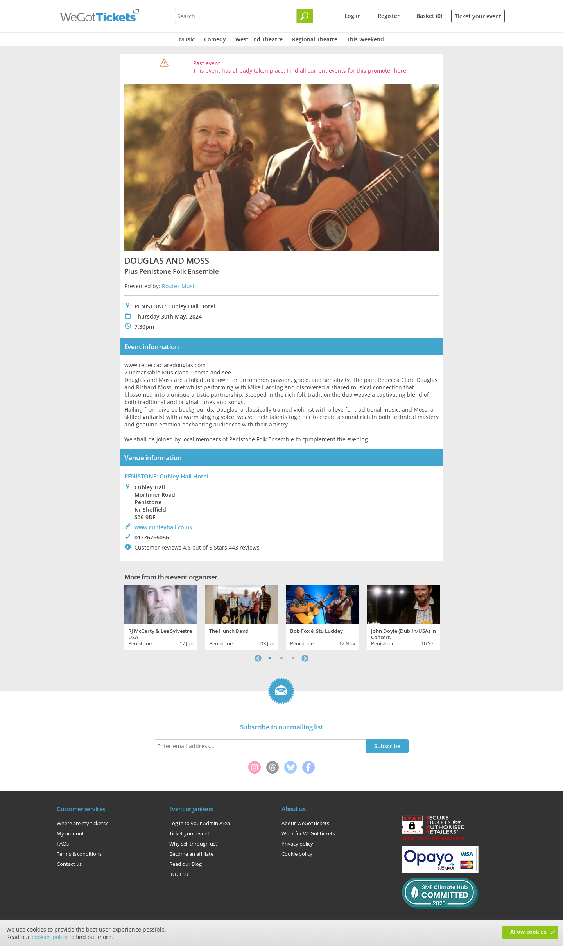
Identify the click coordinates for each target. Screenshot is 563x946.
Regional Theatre (314, 39)
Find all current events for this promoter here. (347, 70)
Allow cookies (528, 931)
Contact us (69, 863)
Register (389, 16)
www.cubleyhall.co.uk (163, 527)
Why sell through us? (193, 843)
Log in (352, 16)
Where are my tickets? (82, 823)
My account (70, 833)
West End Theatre (259, 39)
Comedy (215, 39)
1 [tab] (270, 658)
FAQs (63, 843)
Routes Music (179, 286)
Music (187, 39)
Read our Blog (185, 863)
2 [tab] (281, 658)
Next (305, 658)
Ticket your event (478, 16)
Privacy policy (297, 843)
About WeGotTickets (305, 823)
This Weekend (365, 39)
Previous (258, 658)
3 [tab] (293, 658)
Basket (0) (429, 16)
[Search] (305, 16)
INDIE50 (178, 874)
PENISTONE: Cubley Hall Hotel (166, 476)
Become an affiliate (191, 853)
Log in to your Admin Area (199, 823)
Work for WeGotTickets (308, 833)
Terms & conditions (79, 853)
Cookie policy (297, 853)
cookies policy (50, 937)
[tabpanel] (160, 616)
